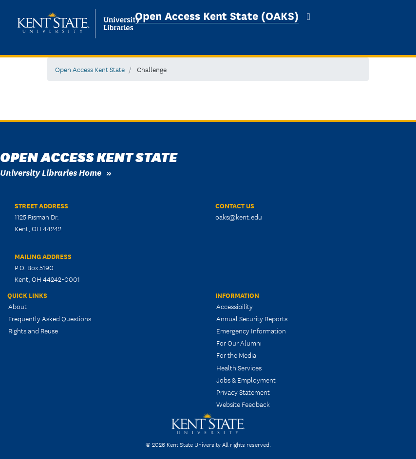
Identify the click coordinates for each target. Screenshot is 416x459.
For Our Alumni (239, 342)
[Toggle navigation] (309, 16)
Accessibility (234, 306)
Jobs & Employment (246, 379)
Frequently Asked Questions (49, 318)
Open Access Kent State (90, 69)
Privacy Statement (243, 391)
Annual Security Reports (251, 318)
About (17, 306)
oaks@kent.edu (238, 216)
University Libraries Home (50, 172)
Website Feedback (243, 404)
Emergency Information (251, 330)
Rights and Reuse (33, 330)
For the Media (236, 354)
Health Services (239, 367)
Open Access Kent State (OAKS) (217, 15)
